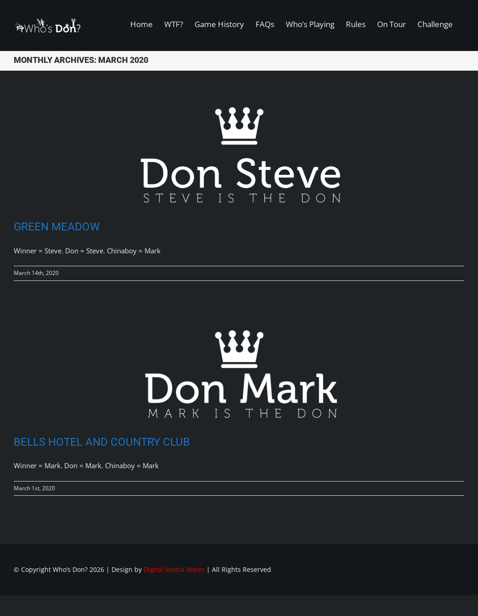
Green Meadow (57, 226)
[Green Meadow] (239, 152)
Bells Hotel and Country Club (102, 442)
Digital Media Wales (174, 569)
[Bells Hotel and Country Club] (239, 367)
